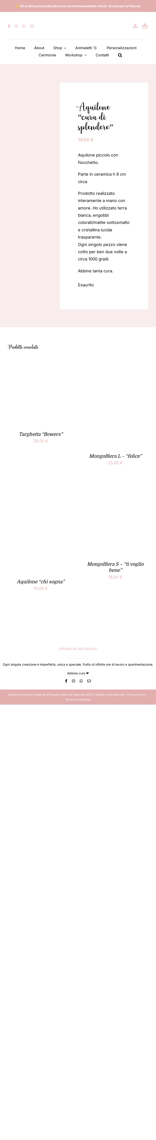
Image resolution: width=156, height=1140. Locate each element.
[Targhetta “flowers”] (41, 362)
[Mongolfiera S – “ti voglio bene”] (115, 488)
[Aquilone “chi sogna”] (41, 488)
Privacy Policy (136, 694)
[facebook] (9, 26)
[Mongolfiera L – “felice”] (115, 362)
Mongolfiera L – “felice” (115, 456)
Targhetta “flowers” (41, 434)
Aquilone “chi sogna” (40, 581)
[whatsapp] (24, 26)
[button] (120, 55)
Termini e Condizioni (78, 699)
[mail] (32, 26)
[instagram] (16, 26)
